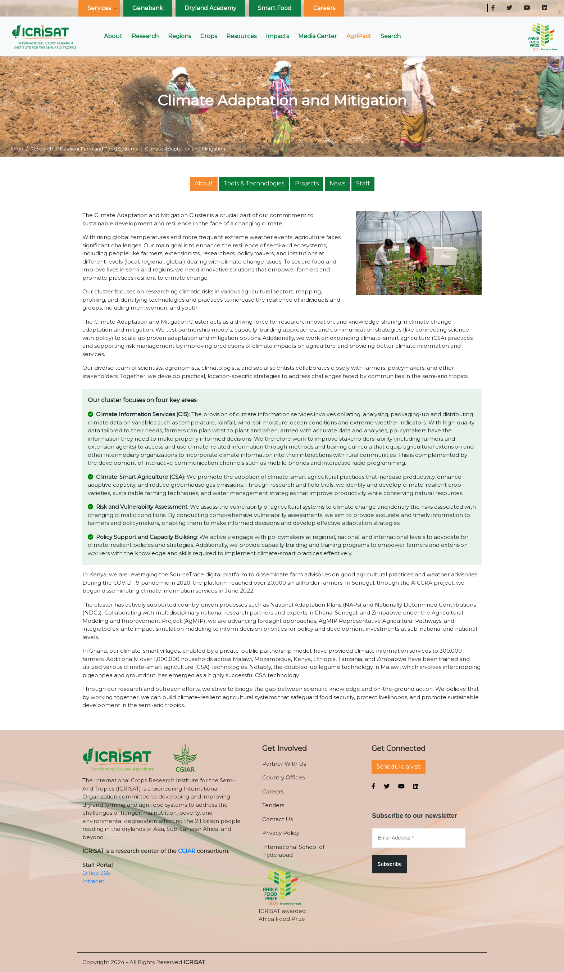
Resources (241, 36)
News (337, 183)
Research (145, 36)
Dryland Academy (210, 8)
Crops (208, 36)
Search (391, 36)
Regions (179, 36)
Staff (363, 183)
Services (99, 8)
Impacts (277, 36)
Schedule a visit (398, 766)
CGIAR (186, 850)
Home (16, 149)
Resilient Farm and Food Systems (99, 149)
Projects (307, 183)
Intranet (93, 881)
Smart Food (275, 8)
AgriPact (358, 36)
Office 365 (96, 872)
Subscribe (389, 864)
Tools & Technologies (254, 183)
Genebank (147, 8)
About (113, 36)
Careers (324, 8)
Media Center (317, 36)
